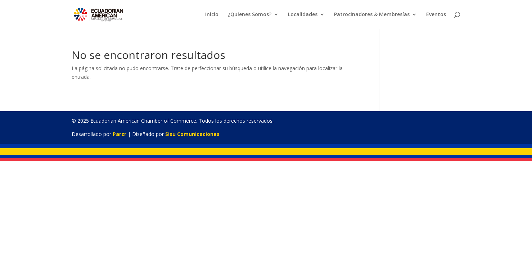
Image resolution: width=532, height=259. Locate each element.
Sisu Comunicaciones (192, 134)
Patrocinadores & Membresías (372, 15)
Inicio (211, 15)
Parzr (119, 134)
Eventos (436, 15)
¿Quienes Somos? (249, 15)
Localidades (302, 15)
